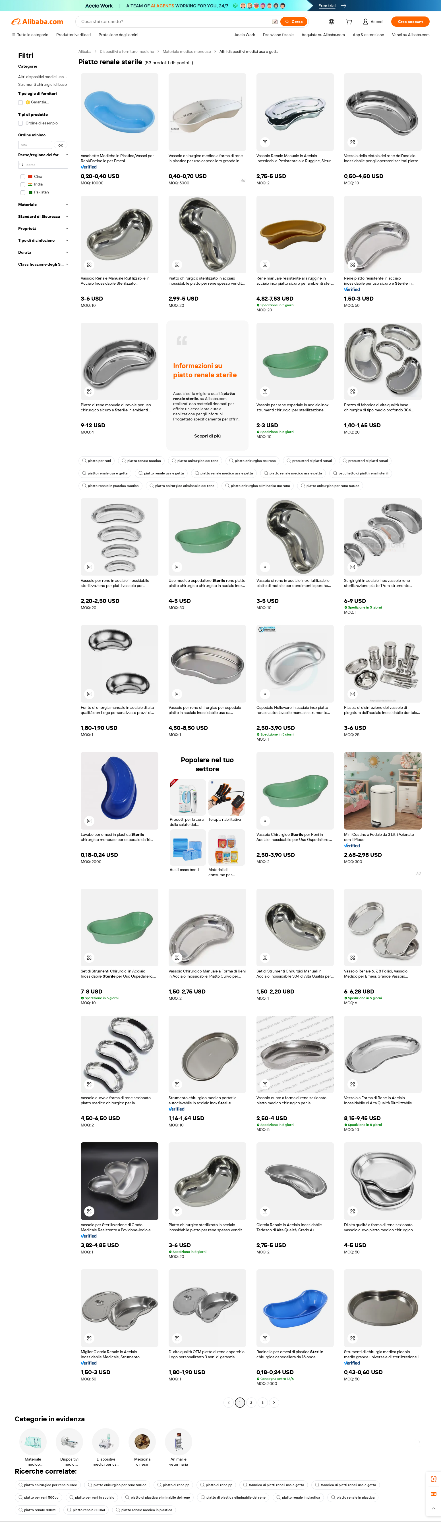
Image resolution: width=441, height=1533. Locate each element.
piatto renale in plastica (298, 1497)
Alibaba (84, 51)
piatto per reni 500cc (38, 1497)
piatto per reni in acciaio (91, 1497)
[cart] (350, 22)
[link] (433, 1479)
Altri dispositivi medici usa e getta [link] (249, 51)
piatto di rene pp (173, 1485)
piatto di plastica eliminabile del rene (157, 1497)
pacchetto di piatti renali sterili (360, 473)
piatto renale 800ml (37, 1510)
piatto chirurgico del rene (195, 461)
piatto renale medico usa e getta (224, 473)
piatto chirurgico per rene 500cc (330, 486)
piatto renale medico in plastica (144, 1510)
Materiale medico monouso (187, 51)
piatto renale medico (141, 461)
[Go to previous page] (228, 1402)
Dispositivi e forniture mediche (127, 51)
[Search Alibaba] (174, 21)
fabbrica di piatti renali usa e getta (273, 1485)
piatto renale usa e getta (105, 473)
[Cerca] (293, 21)
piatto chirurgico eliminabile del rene (182, 486)
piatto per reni (96, 461)
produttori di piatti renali (309, 461)
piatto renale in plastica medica (110, 486)
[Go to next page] (274, 1402)
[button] (274, 21)
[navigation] (43, 727)
